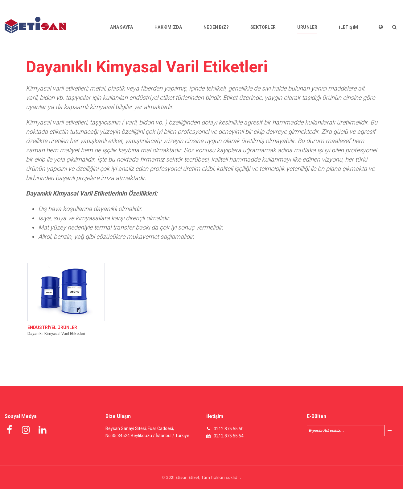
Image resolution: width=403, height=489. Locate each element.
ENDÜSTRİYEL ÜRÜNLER (52, 327)
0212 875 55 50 (229, 428)
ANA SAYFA (121, 27)
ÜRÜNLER (307, 27)
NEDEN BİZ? (216, 27)
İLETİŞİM (348, 27)
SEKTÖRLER (263, 27)
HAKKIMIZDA (168, 27)
